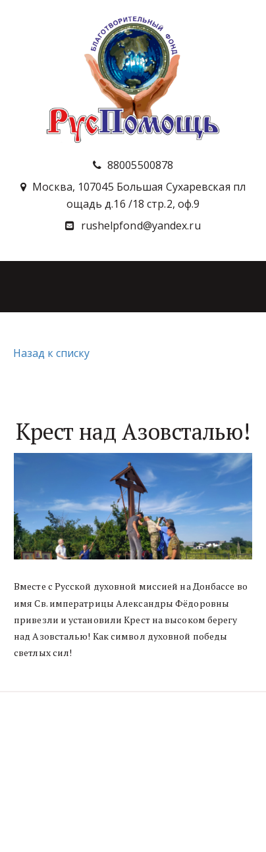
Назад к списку (50, 353)
